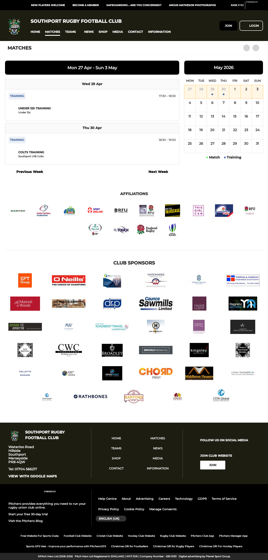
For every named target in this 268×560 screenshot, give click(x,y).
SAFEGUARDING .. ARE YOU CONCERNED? (133, 5)
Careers (164, 499)
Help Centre (107, 499)
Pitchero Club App (202, 535)
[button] (35, 32)
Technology (184, 499)
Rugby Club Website (173, 535)
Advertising (144, 499)
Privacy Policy (108, 509)
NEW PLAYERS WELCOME (48, 5)
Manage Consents (163, 509)
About (126, 499)
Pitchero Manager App (233, 535)
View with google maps (32, 476)
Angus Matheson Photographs (192, 5)
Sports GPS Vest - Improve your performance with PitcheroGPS (66, 546)
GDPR (202, 499)
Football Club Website (77, 535)
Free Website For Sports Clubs (40, 535)
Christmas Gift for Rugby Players (173, 546)
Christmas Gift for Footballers (129, 546)
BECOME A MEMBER (85, 5)
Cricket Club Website (110, 535)
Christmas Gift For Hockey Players (220, 546)
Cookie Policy (134, 509)
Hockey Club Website (141, 535)
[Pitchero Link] (254, 6)
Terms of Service (224, 499)
